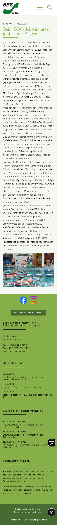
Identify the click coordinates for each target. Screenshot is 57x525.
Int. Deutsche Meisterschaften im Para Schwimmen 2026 (23, 425)
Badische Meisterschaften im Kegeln (22, 387)
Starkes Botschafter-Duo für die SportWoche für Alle (28, 395)
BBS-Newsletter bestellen (28, 312)
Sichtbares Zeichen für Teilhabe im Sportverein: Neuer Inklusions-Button (27, 378)
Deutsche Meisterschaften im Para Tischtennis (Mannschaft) (27, 446)
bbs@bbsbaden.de (16, 351)
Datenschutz (30, 519)
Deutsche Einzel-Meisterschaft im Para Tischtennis (23, 435)
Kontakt (43, 519)
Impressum (15, 519)
